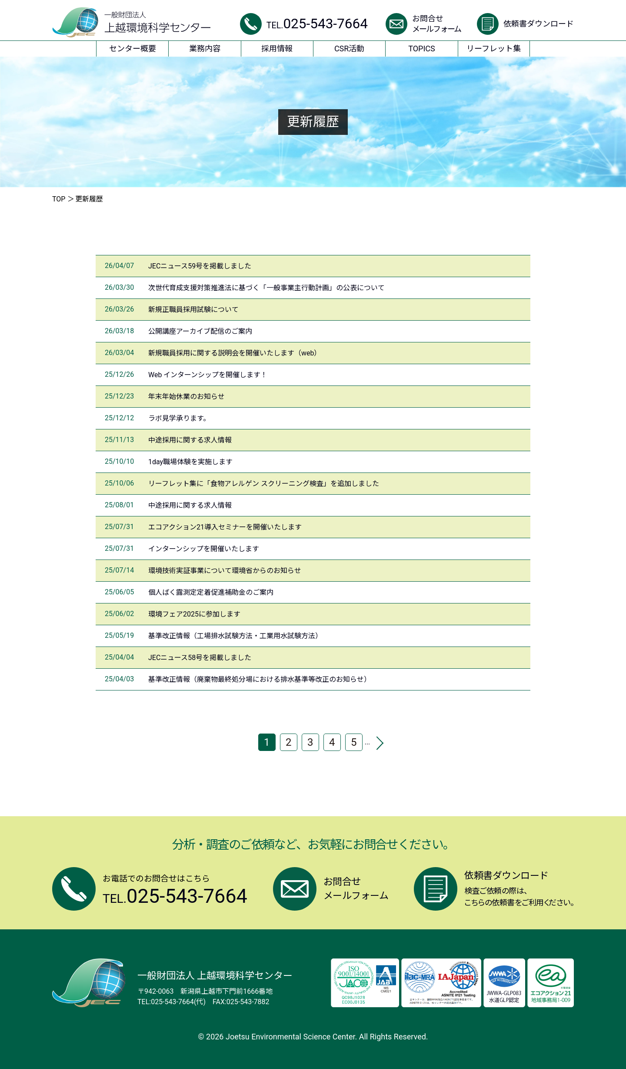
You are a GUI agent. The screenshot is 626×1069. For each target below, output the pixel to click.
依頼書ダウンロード (538, 23)
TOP (58, 199)
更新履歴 (89, 199)
